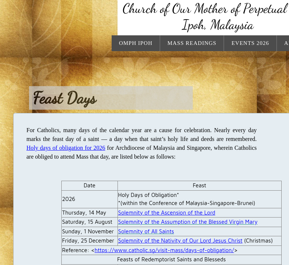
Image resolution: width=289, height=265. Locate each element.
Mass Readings (191, 43)
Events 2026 (250, 43)
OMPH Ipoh (135, 43)
